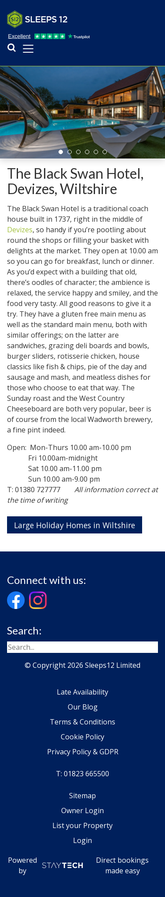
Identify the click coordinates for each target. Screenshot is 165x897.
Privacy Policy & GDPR (82, 752)
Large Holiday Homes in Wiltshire (74, 525)
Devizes (20, 229)
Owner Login (82, 810)
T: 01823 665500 (82, 773)
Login (82, 840)
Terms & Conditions (82, 722)
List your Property (82, 825)
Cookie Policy (82, 737)
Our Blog (83, 707)
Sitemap (82, 795)
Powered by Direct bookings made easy (78, 865)
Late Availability (82, 692)
